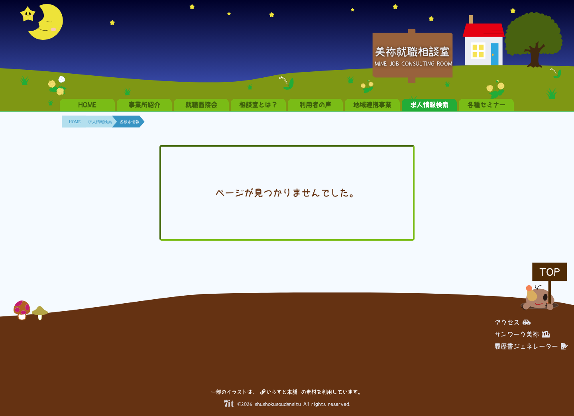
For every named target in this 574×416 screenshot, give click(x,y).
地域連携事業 (372, 105)
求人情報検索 (429, 105)
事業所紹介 (144, 105)
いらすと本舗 (279, 391)
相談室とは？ (258, 105)
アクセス (512, 322)
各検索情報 (130, 122)
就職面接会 (201, 105)
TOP (549, 272)
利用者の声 (315, 105)
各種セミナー (486, 105)
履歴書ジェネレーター (531, 346)
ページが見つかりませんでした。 (287, 193)
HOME (87, 105)
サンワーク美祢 (522, 334)
